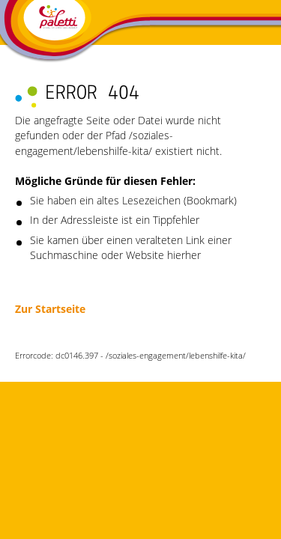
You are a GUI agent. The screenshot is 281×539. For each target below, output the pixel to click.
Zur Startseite (50, 309)
